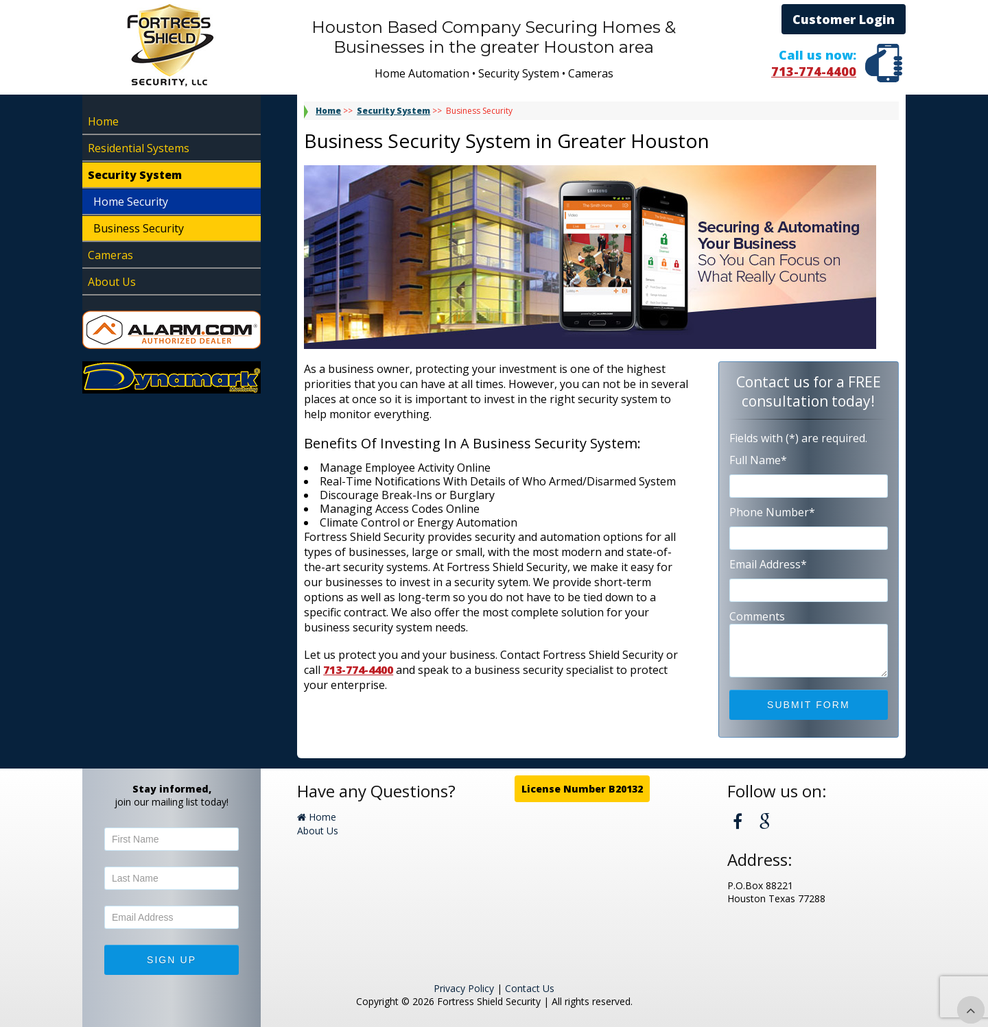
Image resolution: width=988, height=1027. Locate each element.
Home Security (130, 201)
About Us (112, 281)
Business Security (138, 228)
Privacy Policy (464, 988)
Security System (135, 174)
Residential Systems (138, 148)
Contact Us (529, 988)
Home (103, 121)
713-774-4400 (813, 71)
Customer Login (843, 19)
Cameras (110, 255)
